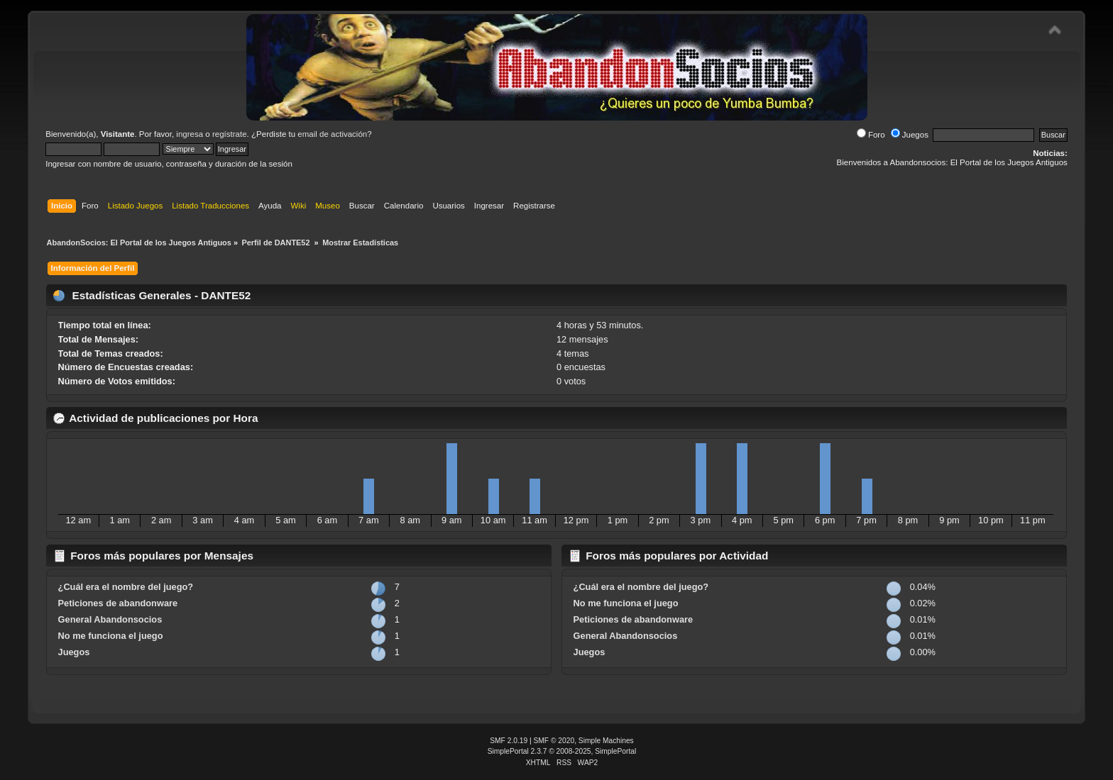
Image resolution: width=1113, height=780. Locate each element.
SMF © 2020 (554, 741)
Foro (871, 134)
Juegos (909, 134)
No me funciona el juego (110, 635)
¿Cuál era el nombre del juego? (126, 586)
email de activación (332, 134)
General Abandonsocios (110, 619)
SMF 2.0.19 (508, 741)
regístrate (229, 134)
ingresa (189, 134)
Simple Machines (606, 741)
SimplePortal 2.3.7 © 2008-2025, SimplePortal (562, 751)
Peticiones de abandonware (118, 603)
